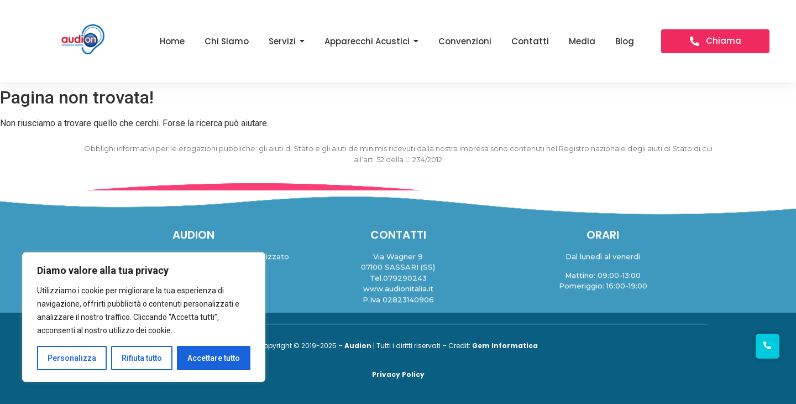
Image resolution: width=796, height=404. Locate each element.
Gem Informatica (505, 345)
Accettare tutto (213, 358)
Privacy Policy (398, 374)
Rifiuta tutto (142, 358)
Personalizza (72, 358)
